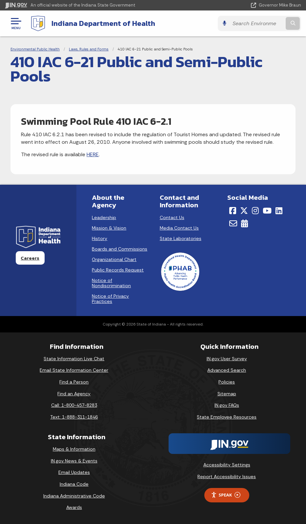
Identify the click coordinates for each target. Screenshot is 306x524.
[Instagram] (255, 211)
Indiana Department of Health (103, 23)
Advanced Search (226, 370)
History (99, 238)
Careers (30, 258)
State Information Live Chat (74, 359)
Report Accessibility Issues (226, 476)
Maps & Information (74, 449)
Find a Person (74, 382)
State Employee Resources (226, 417)
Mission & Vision (109, 228)
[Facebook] (232, 211)
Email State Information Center (74, 370)
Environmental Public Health (35, 49)
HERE (93, 154)
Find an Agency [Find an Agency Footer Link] (74, 394)
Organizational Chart (114, 259)
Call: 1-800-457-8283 (74, 405)
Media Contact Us (179, 228)
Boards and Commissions (119, 249)
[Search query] (257, 23)
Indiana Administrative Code (74, 496)
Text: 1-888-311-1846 (74, 417)
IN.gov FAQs (226, 405)
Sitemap (226, 394)
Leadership (104, 217)
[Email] (233, 223)
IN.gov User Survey (227, 359)
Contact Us (172, 217)
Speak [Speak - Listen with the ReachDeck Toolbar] (225, 495)
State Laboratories (180, 238)
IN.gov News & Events (74, 461)
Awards (74, 507)
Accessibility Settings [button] (226, 465)
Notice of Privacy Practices (110, 298)
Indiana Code (74, 484)
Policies (226, 382)
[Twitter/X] (244, 211)
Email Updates (74, 472)
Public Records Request (118, 270)
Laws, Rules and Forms (89, 49)
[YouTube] (267, 211)
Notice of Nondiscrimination (111, 283)
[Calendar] (244, 223)
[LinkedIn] (278, 211)
